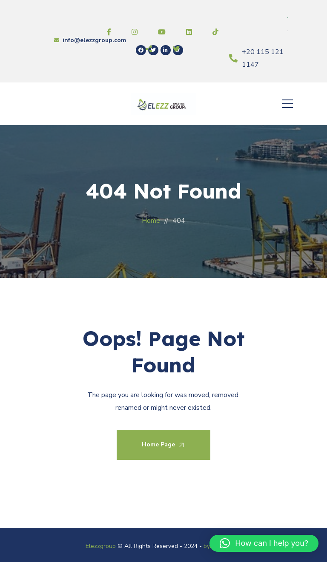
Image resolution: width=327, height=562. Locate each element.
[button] (263, 543)
